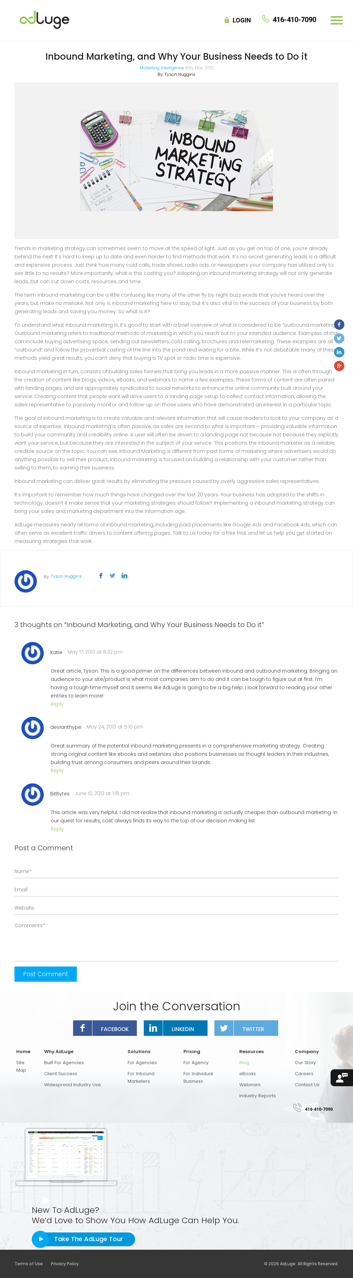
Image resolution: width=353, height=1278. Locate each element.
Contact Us (307, 1084)
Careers (304, 1073)
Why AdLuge (58, 1051)
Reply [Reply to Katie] (57, 704)
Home (23, 1051)
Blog (244, 1062)
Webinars (250, 1084)
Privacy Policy (65, 1264)
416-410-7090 (319, 1109)
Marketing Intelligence (162, 68)
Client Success (60, 1073)
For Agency (196, 1062)
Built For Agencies (64, 1062)
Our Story (305, 1062)
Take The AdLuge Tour (88, 1239)
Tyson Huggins (179, 74)
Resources (251, 1051)
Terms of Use (32, 1264)
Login (242, 20)
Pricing (191, 1051)
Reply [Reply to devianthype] (57, 770)
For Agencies (142, 1062)
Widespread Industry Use (72, 1084)
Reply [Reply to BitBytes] (57, 828)
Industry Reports (257, 1095)
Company (307, 1051)
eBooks (247, 1073)
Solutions (139, 1051)
